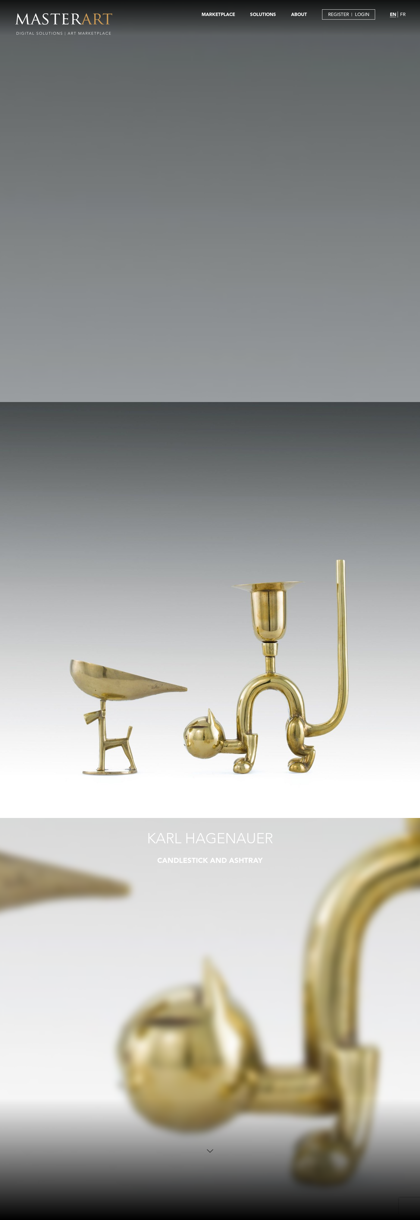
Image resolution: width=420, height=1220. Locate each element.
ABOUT (299, 14)
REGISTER (338, 14)
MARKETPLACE (218, 14)
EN (393, 14)
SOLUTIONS (263, 14)
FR (403, 14)
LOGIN (362, 14)
